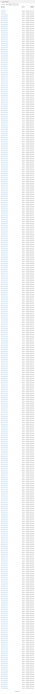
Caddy (19, 691)
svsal (3, 1)
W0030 (7, 1)
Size (23, 6)
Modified (32, 6)
